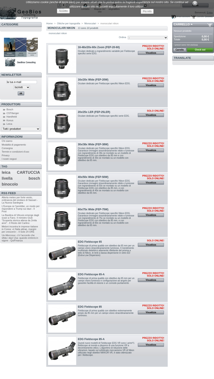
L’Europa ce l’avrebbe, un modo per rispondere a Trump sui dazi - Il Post (21, 209)
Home (49, 23)
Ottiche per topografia (68, 23)
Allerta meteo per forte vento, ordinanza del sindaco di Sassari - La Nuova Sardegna (20, 200)
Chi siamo (7, 141)
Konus (10, 120)
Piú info (147, 11)
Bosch (10, 109)
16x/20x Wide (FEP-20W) (93, 79)
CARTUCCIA (28, 172)
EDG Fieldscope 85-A (91, 339)
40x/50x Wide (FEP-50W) (93, 177)
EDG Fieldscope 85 (90, 306)
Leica (9, 124)
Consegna (7, 148)
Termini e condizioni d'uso (15, 151)
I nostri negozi (9, 159)
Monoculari (90, 23)
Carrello (182, 24)
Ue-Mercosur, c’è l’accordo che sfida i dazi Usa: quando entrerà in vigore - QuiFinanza (20, 238)
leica (6, 172)
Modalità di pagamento (14, 144)
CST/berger (13, 113)
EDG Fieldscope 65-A (91, 274)
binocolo (10, 184)
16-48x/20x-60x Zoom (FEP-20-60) (99, 47)
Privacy (6, 155)
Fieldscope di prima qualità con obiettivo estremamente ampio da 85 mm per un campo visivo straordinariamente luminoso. (106, 313)
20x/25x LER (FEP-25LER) (94, 112)
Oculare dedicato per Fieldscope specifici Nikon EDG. (104, 83)
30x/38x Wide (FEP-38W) (93, 144)
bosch (34, 178)
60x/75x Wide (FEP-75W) (93, 209)
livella (7, 178)
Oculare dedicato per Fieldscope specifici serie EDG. (104, 116)
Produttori (11, 104)
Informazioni (12, 136)
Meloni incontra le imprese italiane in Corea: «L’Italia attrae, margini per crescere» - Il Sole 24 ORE (20, 229)
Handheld (12, 116)
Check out (200, 50)
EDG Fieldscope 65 (90, 241)
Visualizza (151, 53)
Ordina (122, 37)
